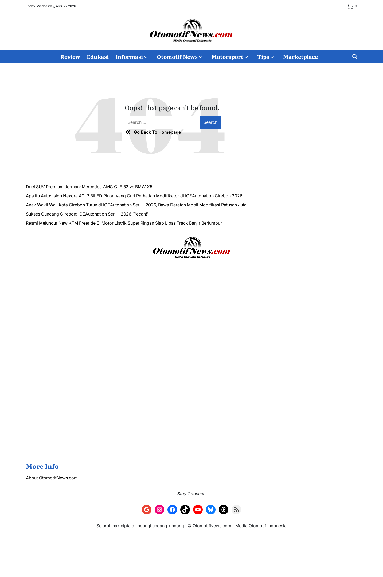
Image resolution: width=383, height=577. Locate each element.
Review (70, 56)
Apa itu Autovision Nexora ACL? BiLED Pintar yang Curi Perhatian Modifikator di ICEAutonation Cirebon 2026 (134, 195)
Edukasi (98, 56)
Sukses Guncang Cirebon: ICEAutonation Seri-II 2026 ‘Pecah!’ (87, 214)
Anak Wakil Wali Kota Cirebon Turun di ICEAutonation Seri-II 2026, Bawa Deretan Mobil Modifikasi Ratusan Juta (136, 204)
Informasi (131, 56)
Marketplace (300, 56)
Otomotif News (179, 56)
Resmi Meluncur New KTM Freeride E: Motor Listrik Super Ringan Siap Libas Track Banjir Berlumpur (124, 223)
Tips (265, 56)
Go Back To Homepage (153, 132)
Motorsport (230, 56)
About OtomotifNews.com (52, 477)
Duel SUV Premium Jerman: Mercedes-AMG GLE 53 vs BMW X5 (89, 186)
